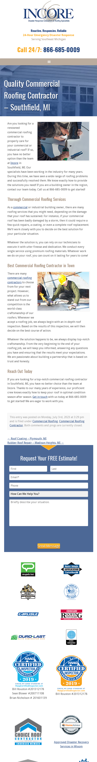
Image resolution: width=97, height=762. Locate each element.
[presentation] (49, 534)
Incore (14, 163)
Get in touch (40, 397)
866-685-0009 (61, 49)
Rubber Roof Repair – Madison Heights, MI (35, 442)
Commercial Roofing (45, 421)
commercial (20, 207)
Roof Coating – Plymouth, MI (26, 438)
